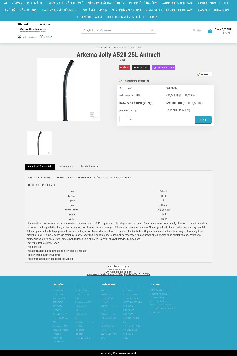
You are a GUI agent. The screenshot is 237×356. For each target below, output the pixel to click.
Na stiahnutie (66, 166)
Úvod (96, 47)
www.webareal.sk (128, 353)
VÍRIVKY (104, 290)
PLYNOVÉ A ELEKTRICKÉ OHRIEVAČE (128, 310)
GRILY (125, 338)
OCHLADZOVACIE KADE (108, 328)
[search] (152, 30)
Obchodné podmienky (84, 322)
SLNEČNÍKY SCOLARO (132, 302)
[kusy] (123, 119)
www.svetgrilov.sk (118, 269)
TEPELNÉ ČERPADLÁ (132, 326)
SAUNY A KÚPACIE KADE (109, 320)
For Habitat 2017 (60, 314)
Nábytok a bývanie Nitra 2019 (82, 308)
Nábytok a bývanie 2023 (82, 316)
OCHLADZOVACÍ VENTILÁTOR (130, 332)
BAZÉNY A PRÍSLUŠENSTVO (130, 292)
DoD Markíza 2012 (60, 326)
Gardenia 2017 (81, 290)
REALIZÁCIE (58, 302)
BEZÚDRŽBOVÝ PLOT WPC (110, 336)
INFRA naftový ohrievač (107, 300)
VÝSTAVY (57, 310)
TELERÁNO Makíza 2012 (60, 320)
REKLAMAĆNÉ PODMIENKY (59, 292)
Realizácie (79, 334)
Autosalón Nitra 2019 (83, 302)
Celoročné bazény (108, 314)
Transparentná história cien (134, 81)
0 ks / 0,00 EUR (223, 29)
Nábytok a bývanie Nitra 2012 (60, 332)
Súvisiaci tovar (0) (90, 166)
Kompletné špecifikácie (40, 166)
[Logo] (34, 30)
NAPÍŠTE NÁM (59, 298)
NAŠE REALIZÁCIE (82, 338)
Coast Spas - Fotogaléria (80, 328)
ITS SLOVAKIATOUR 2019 (83, 296)
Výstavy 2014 (58, 338)
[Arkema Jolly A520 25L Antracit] (68, 59)
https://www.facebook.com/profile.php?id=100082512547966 (118, 274)
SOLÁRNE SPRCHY (107, 47)
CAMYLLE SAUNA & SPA (131, 320)
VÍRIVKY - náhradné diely (109, 308)
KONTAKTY (57, 306)
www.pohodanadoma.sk (118, 271)
